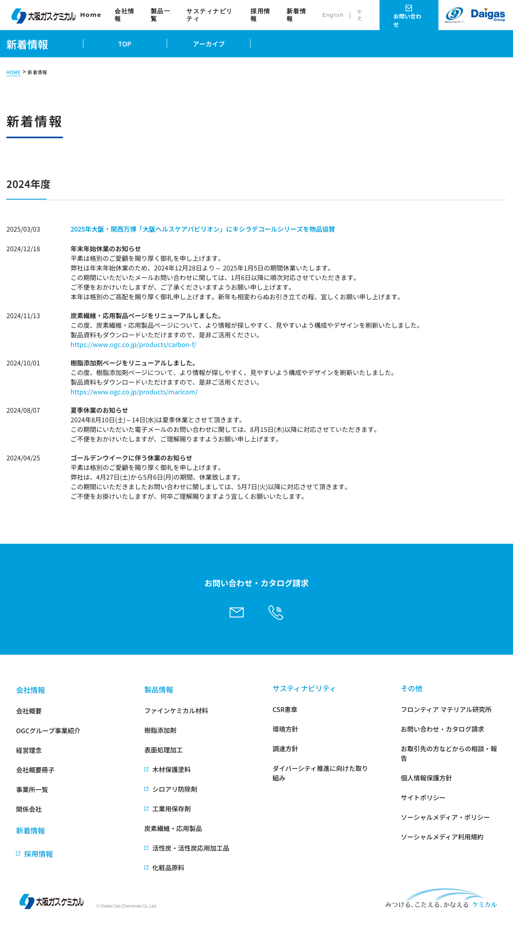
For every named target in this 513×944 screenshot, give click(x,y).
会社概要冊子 (35, 770)
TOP (124, 43)
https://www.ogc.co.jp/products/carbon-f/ (133, 344)
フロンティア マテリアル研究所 (446, 709)
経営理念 (29, 750)
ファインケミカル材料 (176, 710)
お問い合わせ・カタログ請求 (442, 729)
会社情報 (125, 15)
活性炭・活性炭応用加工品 (190, 848)
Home (90, 14)
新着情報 (297, 15)
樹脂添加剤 (160, 730)
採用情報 (260, 15)
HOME (13, 72)
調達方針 (285, 748)
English (333, 15)
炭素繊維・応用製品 (173, 828)
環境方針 (285, 729)
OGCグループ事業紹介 (48, 730)
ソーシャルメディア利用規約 (442, 836)
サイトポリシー (423, 797)
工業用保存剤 (171, 808)
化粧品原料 (168, 867)
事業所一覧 (32, 789)
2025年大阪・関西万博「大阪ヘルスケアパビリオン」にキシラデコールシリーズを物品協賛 (203, 229)
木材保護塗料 (171, 769)
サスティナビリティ (209, 15)
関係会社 (29, 809)
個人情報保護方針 (426, 778)
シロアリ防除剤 (174, 789)
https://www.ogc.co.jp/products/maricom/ (134, 391)
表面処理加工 (163, 749)
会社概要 (29, 711)
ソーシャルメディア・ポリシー (445, 817)
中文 (359, 15)
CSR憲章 (285, 709)
